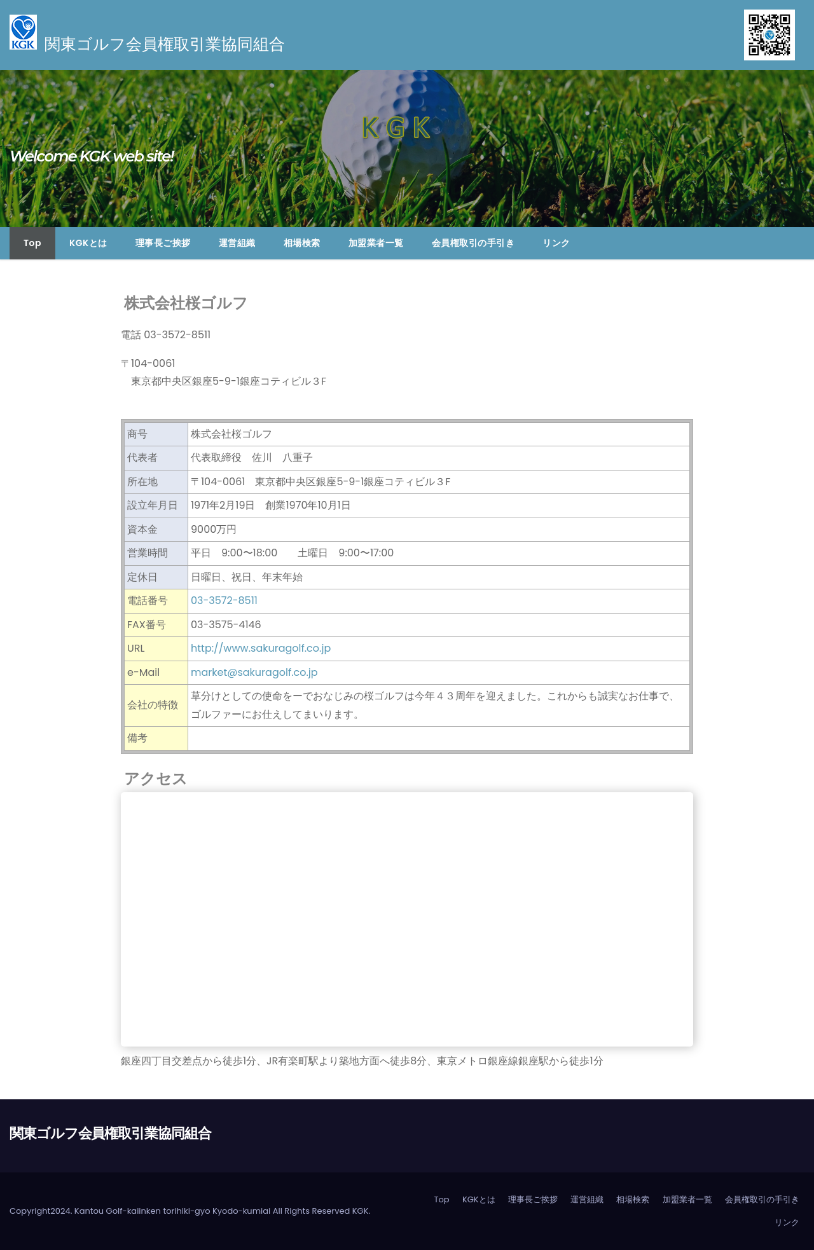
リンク (556, 243)
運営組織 (237, 243)
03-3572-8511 (224, 600)
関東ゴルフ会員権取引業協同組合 (110, 1133)
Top (32, 243)
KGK (360, 1211)
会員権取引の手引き (473, 243)
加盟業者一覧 (376, 243)
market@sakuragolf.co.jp (254, 672)
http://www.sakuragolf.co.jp (261, 648)
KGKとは (88, 243)
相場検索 (302, 243)
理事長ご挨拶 (163, 243)
